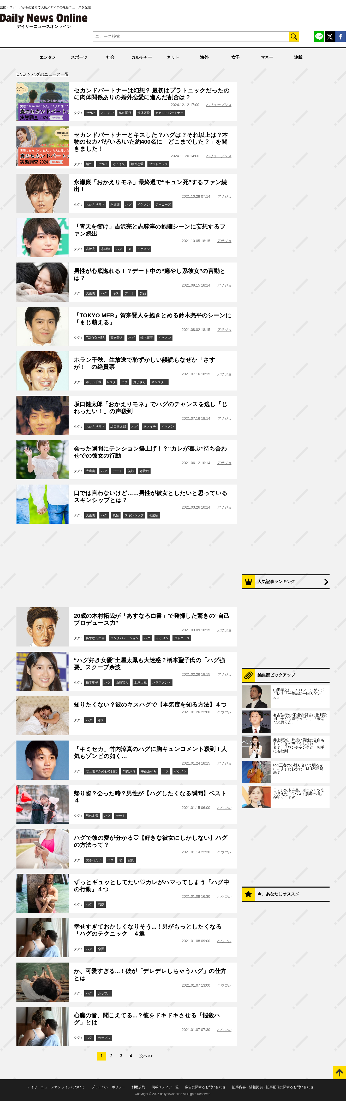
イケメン (143, 204)
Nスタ (111, 382)
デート (129, 293)
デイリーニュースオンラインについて (56, 1087)
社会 (110, 57)
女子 (235, 57)
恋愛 (101, 904)
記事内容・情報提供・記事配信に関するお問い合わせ (273, 1087)
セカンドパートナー (169, 113)
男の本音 (92, 816)
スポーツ (79, 57)
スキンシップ (134, 515)
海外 (204, 57)
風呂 (116, 515)
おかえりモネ (95, 204)
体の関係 (125, 113)
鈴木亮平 (146, 338)
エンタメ (47, 57)
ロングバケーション (124, 638)
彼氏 (131, 860)
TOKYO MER (95, 338)
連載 (298, 57)
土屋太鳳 (140, 682)
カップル (104, 993)
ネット (173, 57)
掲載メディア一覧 (165, 1087)
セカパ (90, 113)
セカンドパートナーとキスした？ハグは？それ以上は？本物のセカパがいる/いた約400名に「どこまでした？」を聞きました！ (151, 142)
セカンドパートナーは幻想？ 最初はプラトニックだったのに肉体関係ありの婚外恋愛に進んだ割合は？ (152, 94)
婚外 (89, 164)
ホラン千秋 (94, 382)
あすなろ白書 (95, 638)
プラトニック (158, 164)
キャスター (159, 382)
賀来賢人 (116, 338)
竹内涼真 (129, 771)
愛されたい (94, 860)
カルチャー (141, 57)
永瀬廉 (115, 204)
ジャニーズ (163, 204)
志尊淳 (105, 249)
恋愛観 (144, 471)
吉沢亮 (90, 249)
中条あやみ (149, 771)
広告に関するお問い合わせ (205, 1087)
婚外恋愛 (143, 113)
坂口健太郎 (118, 426)
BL (130, 249)
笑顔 (143, 293)
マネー (267, 57)
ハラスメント (161, 682)
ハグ (128, 204)
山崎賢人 (122, 682)
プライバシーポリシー (108, 1087)
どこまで (107, 113)
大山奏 (90, 293)
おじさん (139, 382)
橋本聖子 (92, 682)
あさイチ (150, 426)
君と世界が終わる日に (101, 771)
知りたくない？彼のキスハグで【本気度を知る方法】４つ (150, 704)
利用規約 (138, 1087)
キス (116, 293)
